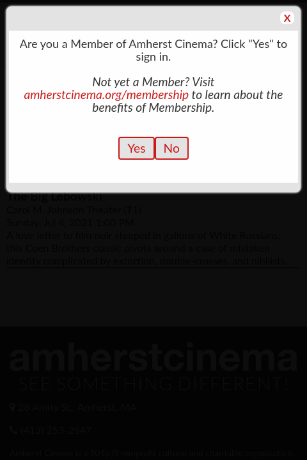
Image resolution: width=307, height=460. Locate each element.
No (172, 148)
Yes (136, 148)
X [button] (287, 18)
